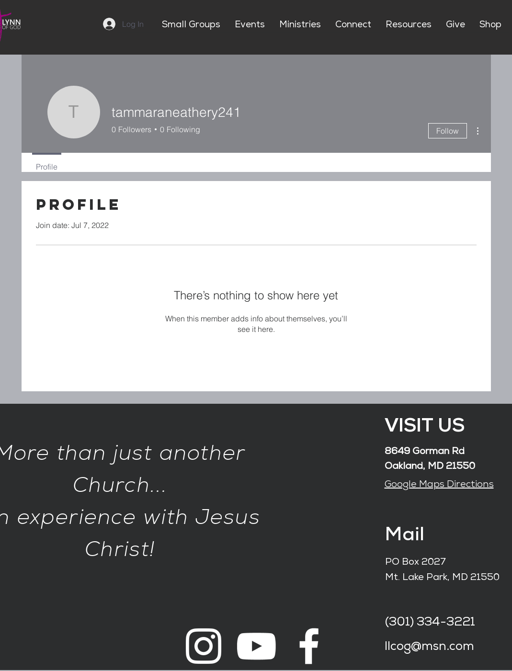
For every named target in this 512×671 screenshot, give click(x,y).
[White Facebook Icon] (309, 646)
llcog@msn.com (429, 647)
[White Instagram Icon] (204, 646)
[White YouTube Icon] (256, 646)
